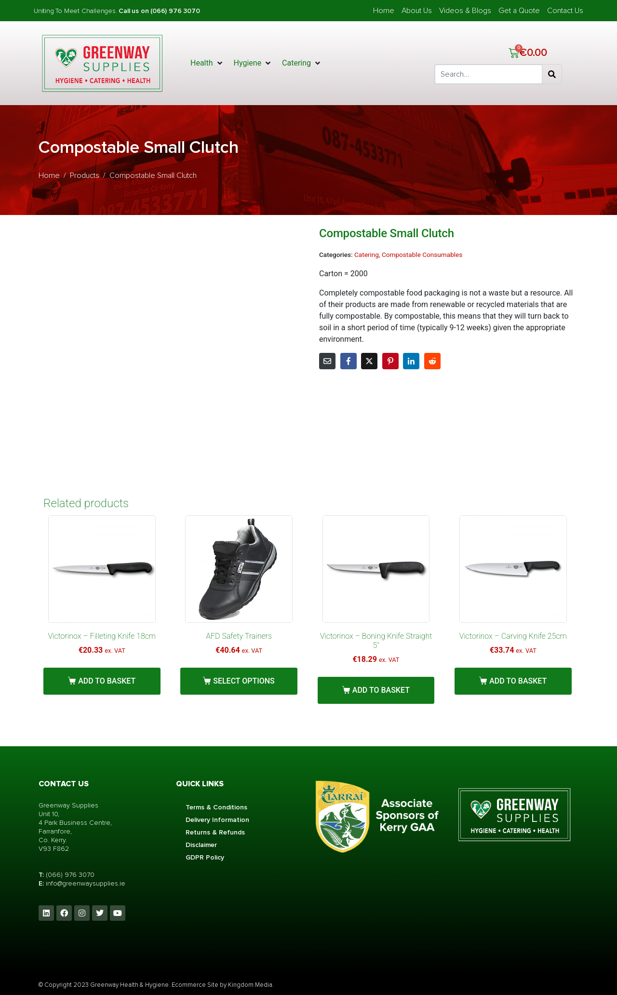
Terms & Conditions (216, 807)
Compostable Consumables (422, 254)
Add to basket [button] (106, 681)
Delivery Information (217, 820)
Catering (366, 254)
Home (383, 10)
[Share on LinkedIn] (411, 361)
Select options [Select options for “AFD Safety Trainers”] (244, 681)
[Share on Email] (327, 361)
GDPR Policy (205, 857)
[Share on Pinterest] (390, 361)
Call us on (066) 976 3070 (159, 11)
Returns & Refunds (215, 832)
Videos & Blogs (465, 10)
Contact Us (565, 10)
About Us (417, 10)
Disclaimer (201, 845)
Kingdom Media (250, 985)
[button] (207, 63)
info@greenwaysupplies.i (83, 883)
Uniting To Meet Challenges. (76, 11)
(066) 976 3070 (70, 875)
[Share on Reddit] (432, 361)
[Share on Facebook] (348, 361)
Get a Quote (519, 10)
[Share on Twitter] (369, 361)
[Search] (552, 74)
